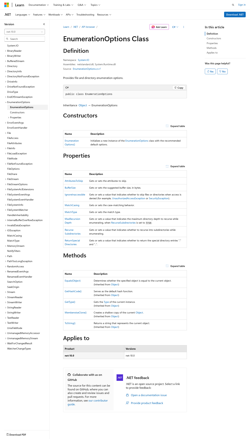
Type (106, 302)
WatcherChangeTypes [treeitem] (19, 348)
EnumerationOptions (136, 140)
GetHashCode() (73, 291)
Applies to (212, 52)
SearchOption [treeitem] (14, 281)
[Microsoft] (6, 5)
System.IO (83, 60)
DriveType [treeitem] (12, 91)
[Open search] (233, 5)
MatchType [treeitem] (13, 240)
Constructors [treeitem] (17, 112)
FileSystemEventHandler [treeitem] (20, 199)
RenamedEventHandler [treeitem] (19, 276)
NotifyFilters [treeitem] (13, 251)
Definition (212, 33)
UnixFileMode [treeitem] (14, 328)
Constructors (214, 38)
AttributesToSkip (74, 180)
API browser (88, 26)
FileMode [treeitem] (12, 158)
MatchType (71, 212)
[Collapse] (44, 24)
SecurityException (159, 198)
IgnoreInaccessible (75, 194)
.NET (75, 26)
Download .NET (235, 14)
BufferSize (70, 187)
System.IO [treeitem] (13, 45)
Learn (66, 26)
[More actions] (184, 27)
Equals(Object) (73, 280)
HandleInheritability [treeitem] (18, 215)
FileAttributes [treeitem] (14, 143)
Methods (212, 48)
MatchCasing (72, 205)
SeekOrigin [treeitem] (13, 287)
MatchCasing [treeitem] (14, 235)
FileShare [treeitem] (12, 174)
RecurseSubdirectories (123, 222)
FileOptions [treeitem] (13, 168)
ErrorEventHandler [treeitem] (17, 127)
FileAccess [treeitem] (12, 138)
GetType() (70, 302)
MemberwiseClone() (76, 312)
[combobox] (24, 32)
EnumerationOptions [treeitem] (21, 107)
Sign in (242, 4)
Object (83, 105)
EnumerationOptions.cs (86, 68)
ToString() (70, 323)
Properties (212, 43)
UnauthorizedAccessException (128, 198)
